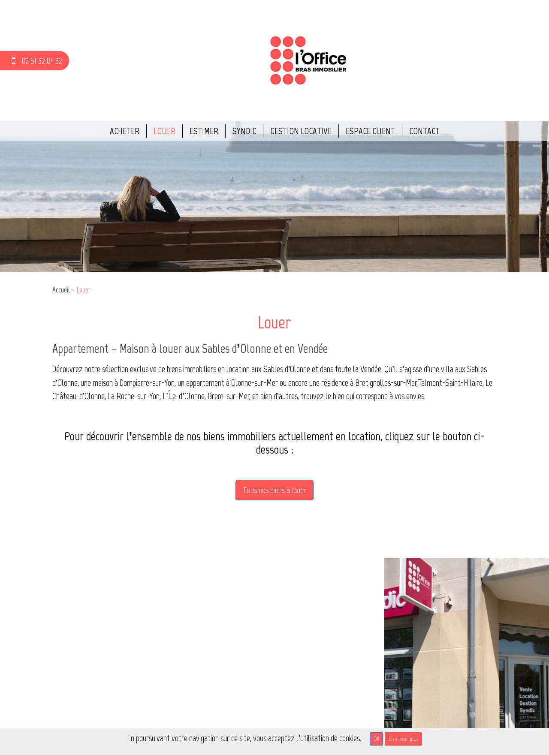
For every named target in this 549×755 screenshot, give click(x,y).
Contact (424, 131)
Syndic (244, 131)
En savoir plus (403, 739)
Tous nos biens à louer (274, 490)
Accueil (60, 290)
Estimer (204, 131)
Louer (164, 131)
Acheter (124, 131)
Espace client (370, 131)
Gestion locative (301, 131)
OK (376, 739)
